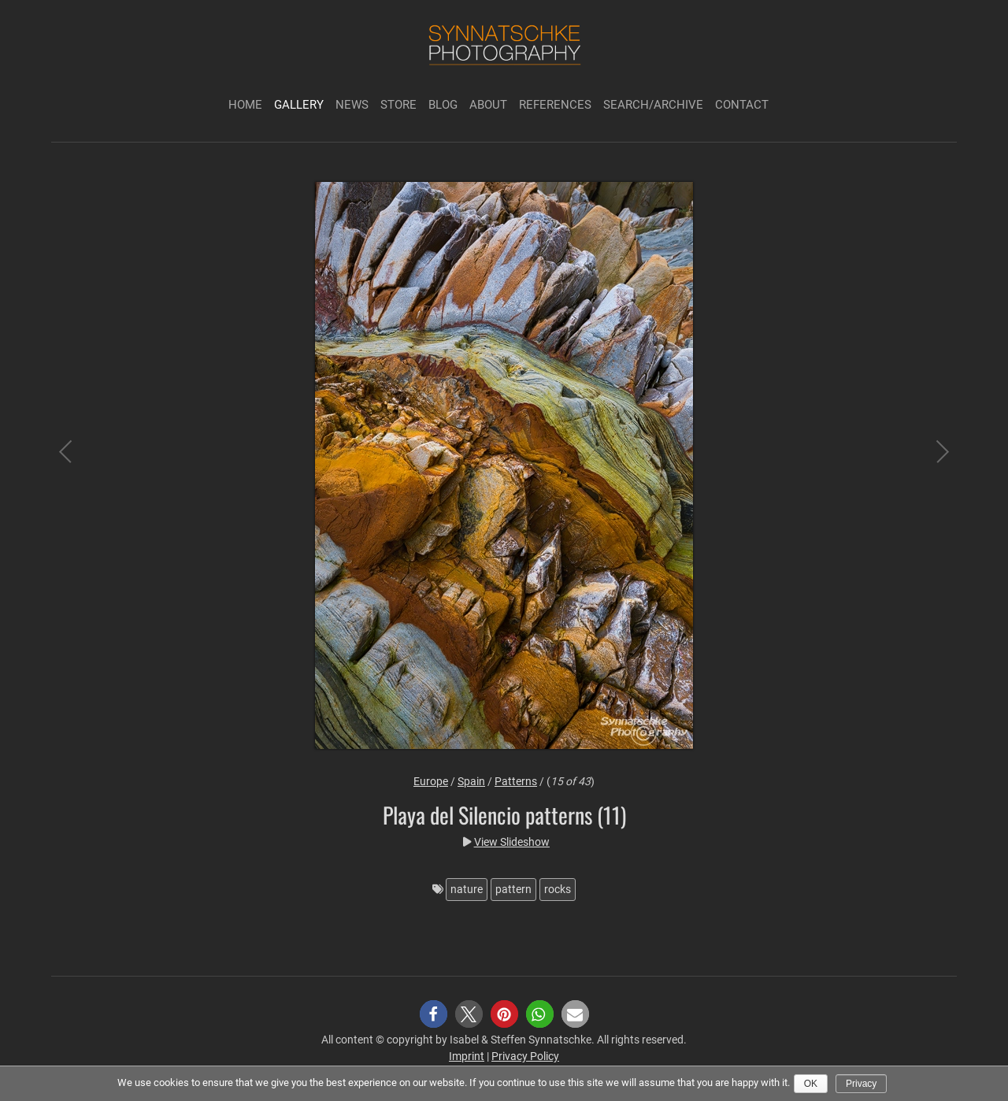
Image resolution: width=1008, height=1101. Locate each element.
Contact (742, 105)
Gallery (299, 105)
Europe (430, 781)
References (555, 105)
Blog (443, 105)
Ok (810, 1083)
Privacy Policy (525, 1056)
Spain (471, 781)
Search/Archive (653, 105)
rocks (557, 889)
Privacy (861, 1083)
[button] (433, 1014)
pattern (513, 889)
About (488, 105)
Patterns (516, 781)
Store (398, 105)
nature (466, 889)
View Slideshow (512, 842)
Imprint (466, 1056)
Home (245, 105)
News (352, 105)
